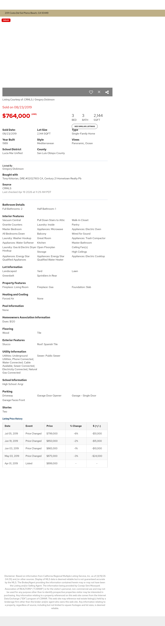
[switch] (91, 92)
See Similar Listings (84, 126)
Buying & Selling (146, 4)
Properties (123, 4)
